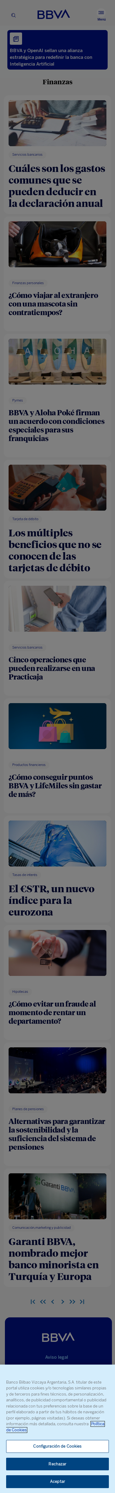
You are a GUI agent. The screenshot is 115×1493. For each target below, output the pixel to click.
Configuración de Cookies (57, 1446)
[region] (57, 1429)
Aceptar (57, 1481)
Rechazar (57, 1464)
